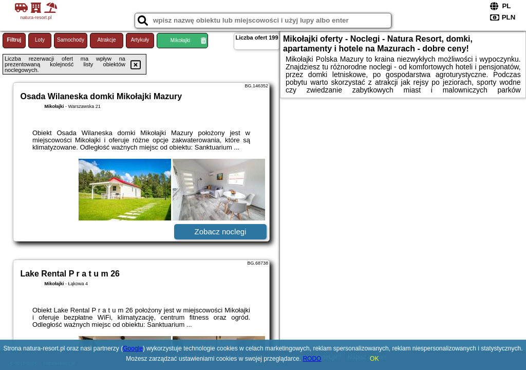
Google (133, 348)
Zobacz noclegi (221, 231)
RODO (312, 358)
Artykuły (140, 40)
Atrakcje (106, 40)
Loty (40, 40)
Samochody (70, 40)
